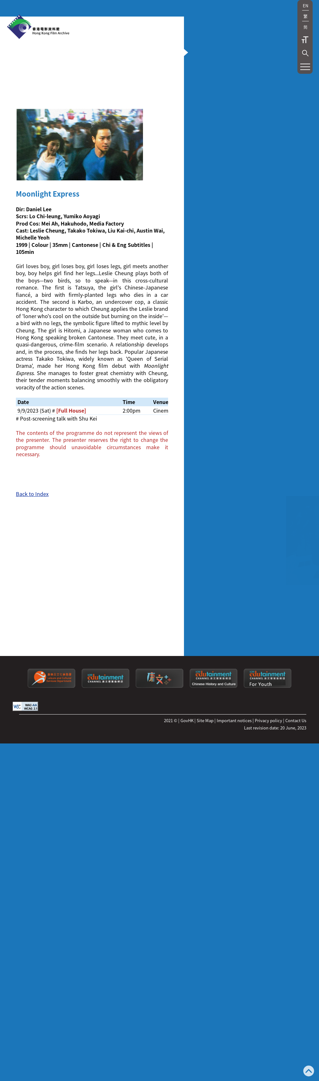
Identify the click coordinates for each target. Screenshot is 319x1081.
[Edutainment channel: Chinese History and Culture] (213, 997)
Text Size (305, 40)
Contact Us (295, 1032)
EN (305, 6)
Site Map (205, 1032)
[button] (305, 53)
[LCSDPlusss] (159, 997)
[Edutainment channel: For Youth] (267, 997)
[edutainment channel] (105, 997)
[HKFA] (38, 27)
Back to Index (32, 707)
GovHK (186, 1032)
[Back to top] (308, 1071)
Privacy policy (268, 1032)
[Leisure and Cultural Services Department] (51, 997)
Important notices (234, 1032)
